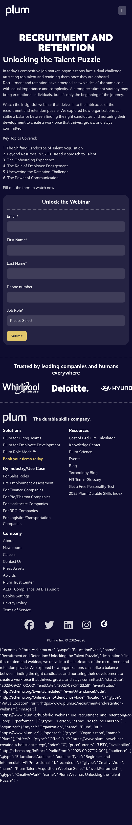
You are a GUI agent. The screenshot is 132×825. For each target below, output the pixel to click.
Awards (9, 575)
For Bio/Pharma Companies (26, 497)
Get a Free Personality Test (91, 486)
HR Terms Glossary (85, 479)
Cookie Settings (16, 596)
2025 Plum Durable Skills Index (95, 493)
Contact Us (12, 561)
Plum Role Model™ (19, 451)
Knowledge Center (84, 445)
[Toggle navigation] (122, 10)
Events (74, 458)
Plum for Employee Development (31, 445)
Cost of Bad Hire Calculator (92, 438)
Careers (9, 554)
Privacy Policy (15, 603)
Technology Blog (83, 472)
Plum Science (80, 451)
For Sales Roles (16, 476)
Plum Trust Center (18, 582)
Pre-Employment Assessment (28, 483)
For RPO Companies (20, 510)
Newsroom (12, 547)
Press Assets (13, 568)
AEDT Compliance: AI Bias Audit (31, 589)
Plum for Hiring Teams (22, 438)
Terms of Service (17, 610)
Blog (73, 465)
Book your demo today (23, 458)
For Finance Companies (23, 490)
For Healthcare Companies (25, 503)
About (8, 540)
